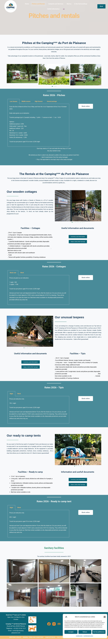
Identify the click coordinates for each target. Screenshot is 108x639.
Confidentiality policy (88, 635)
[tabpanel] (38, 125)
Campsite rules (50, 637)
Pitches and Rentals (38, 4)
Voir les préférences (99, 632)
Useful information (53, 9)
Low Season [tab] (13, 101)
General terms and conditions (33, 637)
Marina (69, 4)
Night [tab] (11, 393)
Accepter (70, 632)
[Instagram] (54, 624)
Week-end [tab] (13, 272)
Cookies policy (79, 635)
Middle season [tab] (26, 101)
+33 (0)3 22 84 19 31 (19, 628)
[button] (104, 617)
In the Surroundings (80, 4)
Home (27, 4)
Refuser (85, 632)
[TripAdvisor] (59, 624)
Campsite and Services (55, 4)
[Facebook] (49, 624)
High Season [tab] (39, 101)
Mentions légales (15, 637)
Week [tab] (22, 272)
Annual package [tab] (52, 101)
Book (101, 6)
